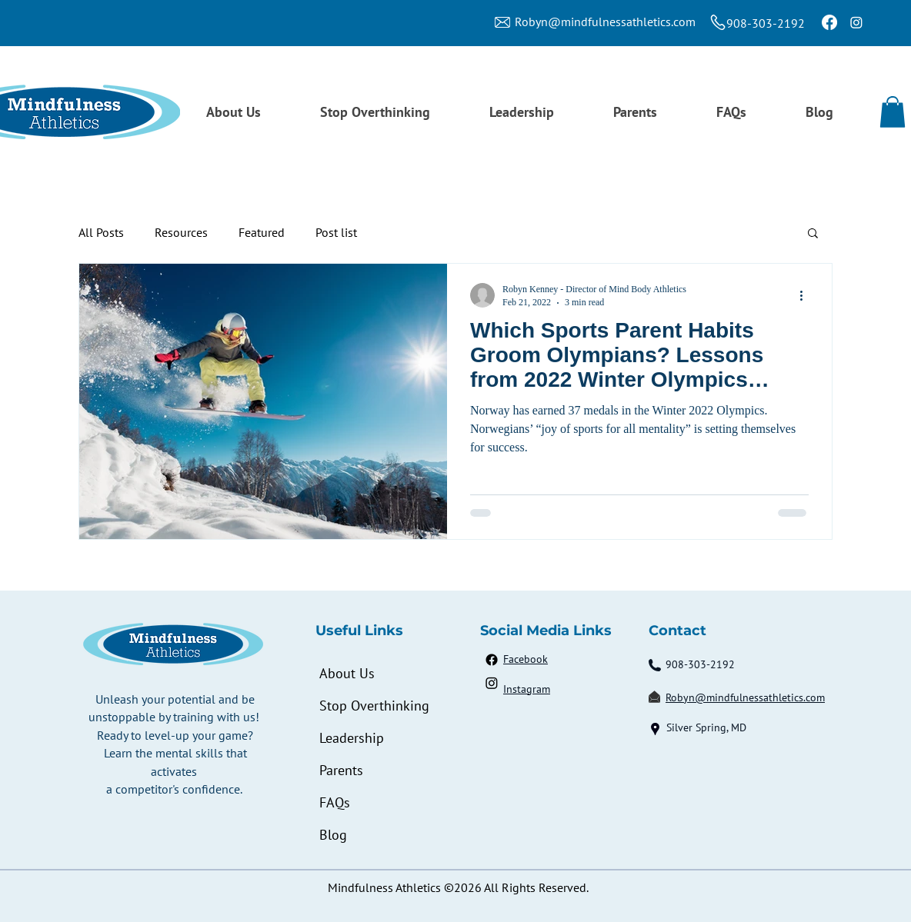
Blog (333, 835)
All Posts (101, 232)
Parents (341, 770)
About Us (347, 673)
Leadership (351, 738)
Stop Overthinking (373, 705)
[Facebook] (829, 22)
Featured (262, 232)
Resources (181, 232)
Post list (336, 232)
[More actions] (806, 295)
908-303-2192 (765, 23)
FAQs (334, 802)
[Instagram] (856, 22)
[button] (892, 112)
